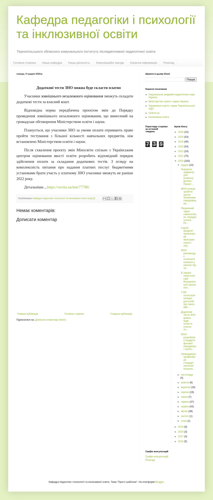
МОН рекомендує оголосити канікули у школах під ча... (188, 259)
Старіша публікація (121, 313)
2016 (181, 441)
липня (184, 396)
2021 (181, 156)
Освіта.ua (153, 113)
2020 (181, 160)
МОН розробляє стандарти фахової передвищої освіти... (188, 342)
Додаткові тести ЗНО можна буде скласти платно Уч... (187, 321)
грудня (185, 165)
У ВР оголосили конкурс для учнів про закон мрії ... (187, 300)
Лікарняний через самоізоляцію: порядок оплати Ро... (188, 215)
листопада (187, 374)
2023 (181, 146)
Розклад (168, 62)
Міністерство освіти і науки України (168, 101)
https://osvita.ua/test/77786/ (68, 187)
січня (184, 420)
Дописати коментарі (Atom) (50, 319)
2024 (181, 141)
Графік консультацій (156, 456)
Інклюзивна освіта (158, 117)
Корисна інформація (143, 62)
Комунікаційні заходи (110, 62)
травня (185, 406)
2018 (181, 431)
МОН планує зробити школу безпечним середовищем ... (188, 196)
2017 (181, 436)
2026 (181, 132)
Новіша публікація (27, 313)
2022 (181, 151)
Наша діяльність (79, 62)
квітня (184, 411)
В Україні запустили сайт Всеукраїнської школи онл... (188, 280)
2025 (181, 137)
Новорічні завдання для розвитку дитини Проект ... (187, 177)
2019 (181, 426)
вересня (186, 387)
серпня (185, 392)
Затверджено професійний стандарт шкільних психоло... (188, 361)
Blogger (159, 482)
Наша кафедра (52, 62)
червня (185, 401)
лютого (185, 416)
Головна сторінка (24, 62)
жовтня (185, 382)
